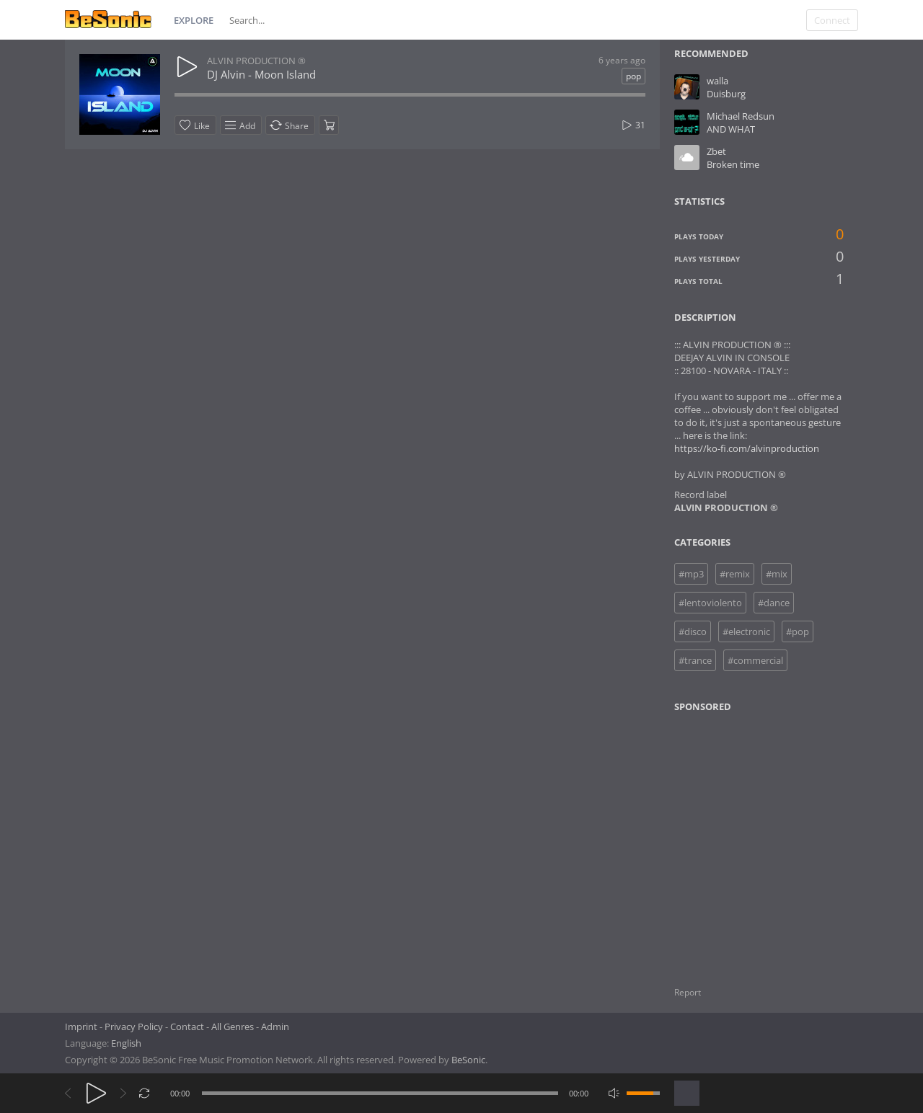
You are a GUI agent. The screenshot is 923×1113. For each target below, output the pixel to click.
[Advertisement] (744, 840)
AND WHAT (731, 129)
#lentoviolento (710, 602)
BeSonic (468, 1059)
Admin (275, 1026)
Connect (832, 20)
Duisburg (726, 93)
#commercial (755, 660)
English (126, 1043)
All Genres (232, 1026)
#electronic (746, 631)
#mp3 (691, 573)
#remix (735, 573)
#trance (695, 660)
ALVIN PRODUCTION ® (256, 60)
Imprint (81, 1026)
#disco (693, 631)
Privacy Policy (134, 1026)
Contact (187, 1026)
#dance (774, 602)
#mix (776, 573)
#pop (797, 631)
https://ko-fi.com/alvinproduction (746, 448)
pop (633, 76)
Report (687, 992)
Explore (193, 20)
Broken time (733, 164)
